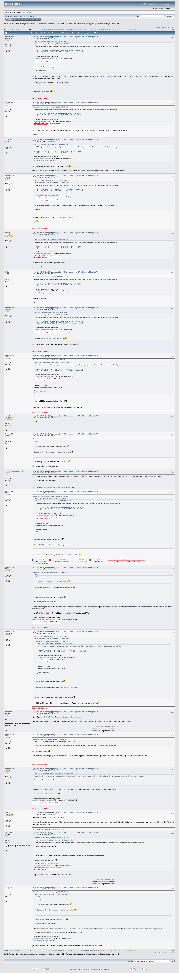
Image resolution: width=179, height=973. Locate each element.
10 (21, 30)
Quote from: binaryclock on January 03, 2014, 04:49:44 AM (50, 496)
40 (83, 30)
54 (111, 30)
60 (123, 30)
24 (51, 30)
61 (125, 30)
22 (46, 30)
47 (97, 30)
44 (91, 30)
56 (115, 30)
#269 (172, 417)
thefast (7, 272)
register (29, 12)
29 (61, 30)
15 (32, 30)
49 (101, 30)
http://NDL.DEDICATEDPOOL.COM (59, 51)
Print (172, 29)
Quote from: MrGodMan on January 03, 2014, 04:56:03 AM (50, 636)
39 (81, 30)
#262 (172, 103)
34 (71, 30)
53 (109, 30)
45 (93, 30)
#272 (172, 492)
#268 (172, 356)
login (23, 12)
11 (23, 30)
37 (77, 30)
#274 (172, 632)
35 (73, 30)
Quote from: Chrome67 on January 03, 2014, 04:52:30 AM (50, 572)
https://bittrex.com (58, 829)
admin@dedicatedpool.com (43, 58)
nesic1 (7, 233)
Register (32, 19)
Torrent (32, 16)
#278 (172, 813)
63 (129, 30)
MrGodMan (9, 491)
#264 (172, 176)
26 (55, 30)
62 (127, 30)
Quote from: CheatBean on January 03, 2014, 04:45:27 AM (50, 180)
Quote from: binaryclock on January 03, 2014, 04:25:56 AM (52, 44)
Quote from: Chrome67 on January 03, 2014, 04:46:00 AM (50, 312)
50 (103, 30)
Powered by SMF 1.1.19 (77, 969)
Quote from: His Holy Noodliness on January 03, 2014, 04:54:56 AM (53, 773)
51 (105, 30)
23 (48, 30)
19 (40, 30)
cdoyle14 (8, 712)
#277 (172, 769)
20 (42, 30)
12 (25, 30)
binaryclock (9, 37)
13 (27, 30)
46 (95, 30)
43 (89, 30)
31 (65, 30)
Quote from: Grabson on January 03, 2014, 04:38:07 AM (49, 41)
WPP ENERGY (105, 727)
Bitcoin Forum (9, 24)
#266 (172, 273)
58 (119, 30)
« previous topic (160, 27)
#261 (172, 37)
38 (79, 30)
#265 (172, 233)
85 (135, 30)
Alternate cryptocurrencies (24, 24)
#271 (172, 472)
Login (26, 19)
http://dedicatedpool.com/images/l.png (45, 160)
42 (87, 30)
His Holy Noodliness (13, 471)
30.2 (28, 16)
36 (75, 30)
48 (99, 30)
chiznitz (8, 812)
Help (15, 19)
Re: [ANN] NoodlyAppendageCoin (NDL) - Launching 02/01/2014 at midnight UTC (67, 37)
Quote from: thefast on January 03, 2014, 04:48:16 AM (49, 360)
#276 (172, 735)
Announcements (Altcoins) (45, 24)
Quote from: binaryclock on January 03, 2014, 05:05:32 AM (50, 837)
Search (20, 19)
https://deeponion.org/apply (52, 487)
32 (67, 30)
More (38, 19)
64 (131, 30)
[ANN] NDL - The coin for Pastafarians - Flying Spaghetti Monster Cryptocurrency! (87, 24)
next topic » (170, 27)
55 (113, 30)
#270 (172, 435)
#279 (172, 834)
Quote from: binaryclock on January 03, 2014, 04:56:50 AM (50, 892)
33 (69, 30)
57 (117, 30)
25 (53, 30)
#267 (172, 308)
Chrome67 (9, 139)
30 (63, 30)
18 (38, 30)
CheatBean (9, 102)
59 (121, 30)
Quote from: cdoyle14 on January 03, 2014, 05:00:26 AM (49, 739)
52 (107, 30)
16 (34, 30)
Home (9, 19)
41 (85, 30)
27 (57, 30)
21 (44, 30)
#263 (172, 140)
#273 (172, 568)
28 (59, 30)
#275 (172, 713)
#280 (172, 888)
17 (36, 30)
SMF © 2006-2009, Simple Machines (97, 969)
